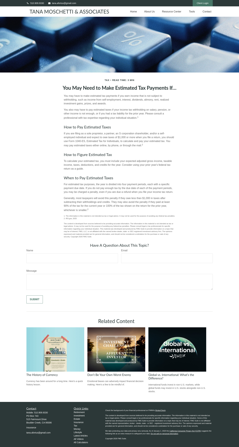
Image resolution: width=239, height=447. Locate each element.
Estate (77, 419)
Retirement (79, 412)
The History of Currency (42, 375)
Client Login (203, 3)
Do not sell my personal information (164, 434)
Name (29, 250)
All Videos (79, 439)
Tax (75, 425)
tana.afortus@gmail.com (62, 3)
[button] (133, 11)
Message (31, 270)
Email (124, 250)
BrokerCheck (160, 410)
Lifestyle (78, 432)
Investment (79, 415)
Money (77, 429)
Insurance (78, 422)
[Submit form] (34, 299)
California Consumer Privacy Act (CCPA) (185, 431)
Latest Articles (81, 435)
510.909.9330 (35, 3)
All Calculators (81, 442)
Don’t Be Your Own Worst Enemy (109, 375)
